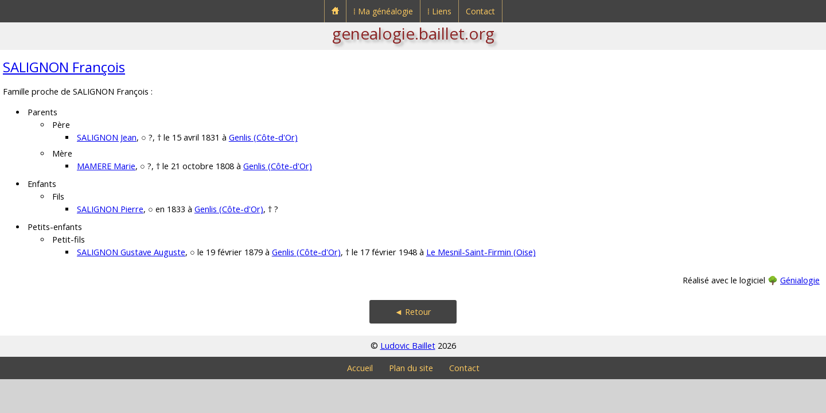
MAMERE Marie (106, 166)
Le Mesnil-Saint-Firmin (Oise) (481, 252)
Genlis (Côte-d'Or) (263, 137)
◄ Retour (413, 311)
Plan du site (411, 368)
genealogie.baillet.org (413, 33)
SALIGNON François (64, 66)
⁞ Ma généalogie (383, 11)
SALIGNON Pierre (110, 209)
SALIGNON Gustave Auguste (131, 252)
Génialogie (800, 280)
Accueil (360, 368)
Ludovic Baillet (407, 345)
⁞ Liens (439, 11)
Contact (480, 11)
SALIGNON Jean (107, 137)
